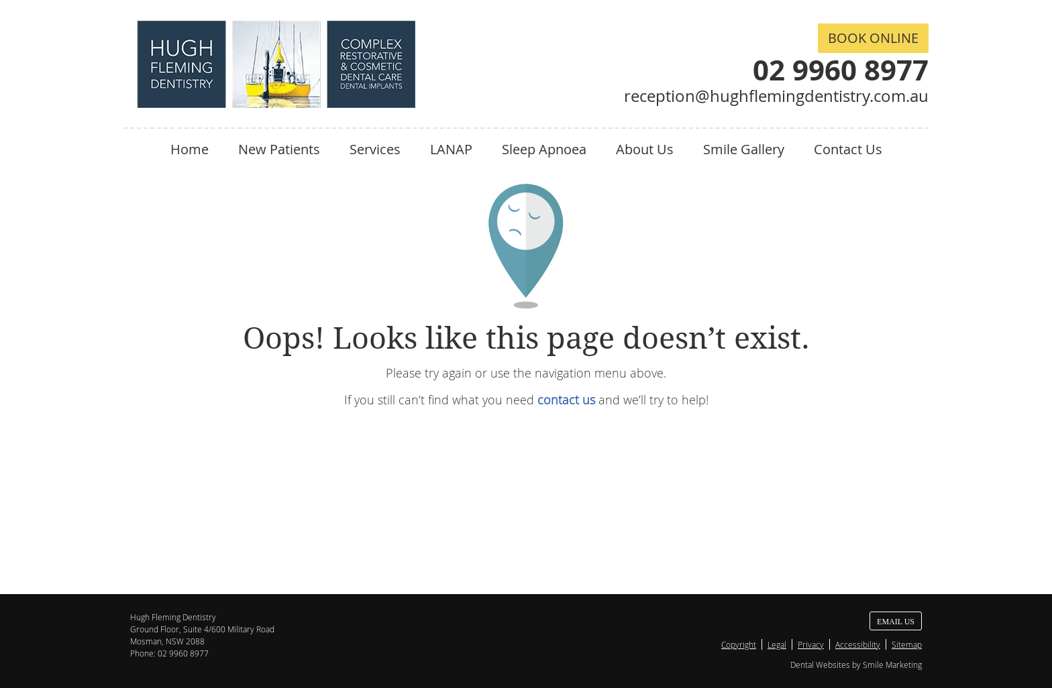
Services (375, 149)
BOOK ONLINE (873, 38)
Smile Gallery (743, 149)
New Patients (279, 149)
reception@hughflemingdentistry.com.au (776, 96)
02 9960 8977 (841, 69)
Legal (777, 644)
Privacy (811, 644)
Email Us (895, 621)
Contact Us (848, 149)
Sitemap (907, 644)
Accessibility (857, 644)
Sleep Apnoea (544, 149)
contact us (566, 400)
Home (189, 149)
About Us (645, 149)
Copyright (738, 644)
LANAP (451, 149)
